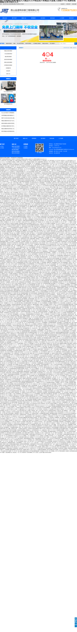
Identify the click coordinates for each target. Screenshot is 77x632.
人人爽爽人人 (9, 217)
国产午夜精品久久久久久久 (28, 393)
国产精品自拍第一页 (11, 175)
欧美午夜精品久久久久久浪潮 (52, 374)
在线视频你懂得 (3, 384)
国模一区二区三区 (28, 254)
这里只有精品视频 (56, 360)
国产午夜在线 (35, 421)
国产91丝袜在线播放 (33, 199)
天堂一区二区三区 (53, 206)
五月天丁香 (4, 323)
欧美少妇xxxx (52, 171)
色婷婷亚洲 (57, 354)
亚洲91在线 (14, 244)
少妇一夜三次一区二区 (44, 255)
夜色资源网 (34, 378)
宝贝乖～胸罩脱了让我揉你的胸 (37, 237)
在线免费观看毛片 (39, 164)
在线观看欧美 (9, 261)
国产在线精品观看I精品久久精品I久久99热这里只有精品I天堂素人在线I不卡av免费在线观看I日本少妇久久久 (23, 159)
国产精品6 (36, 325)
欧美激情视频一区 (47, 353)
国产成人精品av (73, 308)
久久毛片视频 (74, 287)
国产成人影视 (46, 174)
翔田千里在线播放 (59, 432)
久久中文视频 (17, 256)
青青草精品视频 (15, 372)
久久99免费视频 (17, 272)
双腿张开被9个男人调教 (5, 428)
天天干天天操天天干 (68, 175)
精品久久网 (50, 328)
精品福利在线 (9, 178)
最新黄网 (9, 323)
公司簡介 (2, 146)
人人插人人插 (26, 442)
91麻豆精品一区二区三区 (24, 448)
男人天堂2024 (53, 319)
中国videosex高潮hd (60, 161)
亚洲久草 (59, 410)
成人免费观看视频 (45, 282)
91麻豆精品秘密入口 (9, 167)
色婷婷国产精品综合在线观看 (25, 223)
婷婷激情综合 (49, 377)
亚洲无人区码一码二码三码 (25, 425)
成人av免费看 (17, 233)
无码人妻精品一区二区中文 (60, 180)
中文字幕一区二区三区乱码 (19, 163)
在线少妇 (14, 421)
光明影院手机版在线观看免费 (8, 287)
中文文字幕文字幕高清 (58, 370)
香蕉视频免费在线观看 (5, 291)
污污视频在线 (52, 405)
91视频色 (65, 448)
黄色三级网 (61, 379)
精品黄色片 (25, 297)
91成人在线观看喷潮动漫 (39, 296)
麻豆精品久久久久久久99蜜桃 (19, 435)
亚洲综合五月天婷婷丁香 (36, 283)
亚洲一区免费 (5, 300)
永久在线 (4, 205)
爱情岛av (11, 212)
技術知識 (52, 18)
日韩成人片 (26, 194)
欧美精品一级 (36, 417)
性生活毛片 (67, 308)
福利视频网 (42, 182)
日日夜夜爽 (35, 290)
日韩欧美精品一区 (36, 351)
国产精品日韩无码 (18, 318)
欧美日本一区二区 (30, 354)
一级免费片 (55, 189)
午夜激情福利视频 (56, 209)
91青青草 (66, 439)
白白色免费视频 (59, 226)
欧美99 (27, 396)
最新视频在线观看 (54, 413)
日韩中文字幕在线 (4, 296)
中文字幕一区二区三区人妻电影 (70, 294)
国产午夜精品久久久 (57, 290)
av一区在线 (61, 365)
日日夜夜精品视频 (47, 283)
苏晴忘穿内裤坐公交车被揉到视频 (36, 339)
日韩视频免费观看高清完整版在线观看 (64, 405)
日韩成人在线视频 (10, 256)
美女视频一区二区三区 (13, 370)
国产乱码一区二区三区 (59, 311)
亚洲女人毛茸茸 (48, 209)
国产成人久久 (3, 319)
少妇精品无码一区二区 (49, 432)
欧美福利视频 (27, 196)
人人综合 (29, 192)
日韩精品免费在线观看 (26, 311)
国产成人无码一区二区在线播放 (62, 213)
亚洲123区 (36, 231)
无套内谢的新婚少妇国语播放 (54, 392)
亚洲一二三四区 (18, 406)
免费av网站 (10, 272)
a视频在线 (49, 262)
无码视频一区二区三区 (9, 303)
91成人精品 (41, 410)
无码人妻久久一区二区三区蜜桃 (57, 418)
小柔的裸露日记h (9, 452)
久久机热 (35, 297)
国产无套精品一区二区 (40, 222)
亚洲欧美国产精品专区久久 (13, 425)
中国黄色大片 (71, 164)
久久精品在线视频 (40, 213)
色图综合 (15, 181)
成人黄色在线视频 (58, 259)
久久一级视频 (59, 230)
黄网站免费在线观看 (72, 448)
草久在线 (29, 287)
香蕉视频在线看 (41, 293)
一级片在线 (59, 424)
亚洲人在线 (20, 195)
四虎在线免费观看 (16, 177)
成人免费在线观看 (4, 212)
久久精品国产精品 (29, 173)
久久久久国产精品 (9, 318)
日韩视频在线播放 (14, 427)
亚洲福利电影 (55, 414)
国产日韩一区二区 (56, 442)
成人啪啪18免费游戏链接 (23, 451)
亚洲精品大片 (37, 350)
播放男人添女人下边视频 (7, 273)
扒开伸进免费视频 (46, 407)
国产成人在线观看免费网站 (23, 293)
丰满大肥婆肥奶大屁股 (62, 425)
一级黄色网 (24, 420)
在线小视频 (24, 432)
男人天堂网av (35, 342)
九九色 (40, 231)
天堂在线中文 (42, 370)
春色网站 (31, 201)
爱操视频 (35, 399)
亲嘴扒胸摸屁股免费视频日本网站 (30, 220)
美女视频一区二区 (56, 378)
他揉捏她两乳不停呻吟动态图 (36, 444)
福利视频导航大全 (27, 328)
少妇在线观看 (17, 354)
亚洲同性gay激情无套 (39, 418)
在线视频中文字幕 (69, 206)
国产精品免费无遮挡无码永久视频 (54, 216)
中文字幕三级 (70, 171)
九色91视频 (47, 418)
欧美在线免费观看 (15, 291)
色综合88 (46, 194)
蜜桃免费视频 (20, 194)
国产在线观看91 (57, 346)
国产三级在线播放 (48, 421)
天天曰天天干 (44, 249)
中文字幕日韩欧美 (19, 438)
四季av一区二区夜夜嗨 (24, 182)
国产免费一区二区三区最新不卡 (9, 171)
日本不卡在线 (14, 283)
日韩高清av (31, 431)
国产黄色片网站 (46, 379)
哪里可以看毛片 (31, 432)
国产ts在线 (21, 290)
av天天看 (50, 254)
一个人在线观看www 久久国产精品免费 (65, 205)
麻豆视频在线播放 (37, 289)
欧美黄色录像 (29, 378)
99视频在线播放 (40, 329)
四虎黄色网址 (9, 220)
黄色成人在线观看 (41, 166)
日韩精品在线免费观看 (43, 311)
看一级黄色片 (64, 220)
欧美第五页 (8, 336)
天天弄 (37, 315)
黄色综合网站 (43, 227)
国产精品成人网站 (66, 277)
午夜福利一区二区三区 (15, 166)
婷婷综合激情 (10, 254)
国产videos (45, 307)
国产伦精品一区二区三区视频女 (27, 391)
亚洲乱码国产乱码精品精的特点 (53, 286)
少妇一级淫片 (50, 371)
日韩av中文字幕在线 (59, 342)
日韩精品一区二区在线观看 (33, 256)
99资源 (28, 252)
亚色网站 (39, 399)
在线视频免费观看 (30, 314)
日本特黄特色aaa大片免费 (70, 177)
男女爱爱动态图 (23, 332)
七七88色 (74, 252)
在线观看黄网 (44, 226)
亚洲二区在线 (28, 286)
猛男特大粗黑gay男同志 (57, 353)
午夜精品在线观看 (46, 234)
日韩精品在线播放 (31, 161)
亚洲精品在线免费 (64, 182)
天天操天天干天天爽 (20, 356)
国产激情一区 (6, 208)
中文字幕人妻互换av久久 (14, 446)
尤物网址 (58, 382)
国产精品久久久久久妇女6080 (59, 310)
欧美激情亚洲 (64, 241)
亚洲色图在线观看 (34, 268)
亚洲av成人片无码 (21, 405)
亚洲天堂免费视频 (47, 388)
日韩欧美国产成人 (24, 255)
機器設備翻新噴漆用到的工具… (8, 128)
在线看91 (67, 451)
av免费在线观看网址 (16, 388)
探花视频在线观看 (44, 256)
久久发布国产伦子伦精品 (55, 314)
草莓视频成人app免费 (46, 389)
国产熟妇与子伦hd (73, 439)
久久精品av (53, 402)
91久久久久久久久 (45, 187)
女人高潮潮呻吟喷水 (68, 237)
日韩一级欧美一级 (26, 323)
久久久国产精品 (45, 171)
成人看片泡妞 (21, 357)
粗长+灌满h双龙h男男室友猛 (36, 388)
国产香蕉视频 (22, 382)
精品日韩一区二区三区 (43, 336)
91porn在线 (8, 392)
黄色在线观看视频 (13, 335)
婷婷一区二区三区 (52, 430)
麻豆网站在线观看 (20, 173)
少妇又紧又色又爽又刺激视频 (53, 258)
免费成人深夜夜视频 (6, 229)
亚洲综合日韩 (10, 262)
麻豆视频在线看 (14, 358)
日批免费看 (11, 180)
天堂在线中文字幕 (44, 294)
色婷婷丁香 (22, 372)
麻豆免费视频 (24, 321)
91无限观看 (23, 166)
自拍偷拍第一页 (53, 255)
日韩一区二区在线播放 (41, 184)
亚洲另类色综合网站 (46, 399)
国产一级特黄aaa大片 (42, 411)
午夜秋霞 (6, 258)
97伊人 (3, 318)
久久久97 (37, 435)
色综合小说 (26, 229)
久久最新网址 (32, 167)
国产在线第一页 (21, 370)
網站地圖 (74, 4)
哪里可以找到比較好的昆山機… (8, 118)
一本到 (64, 432)
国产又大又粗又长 (61, 233)
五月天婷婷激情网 (21, 363)
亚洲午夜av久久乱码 (68, 342)
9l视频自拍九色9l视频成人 (66, 388)
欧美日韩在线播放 (34, 229)
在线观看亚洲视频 (60, 430)
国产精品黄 (24, 304)
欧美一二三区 (11, 280)
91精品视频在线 (36, 400)
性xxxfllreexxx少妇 (50, 342)
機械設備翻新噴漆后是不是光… (8, 120)
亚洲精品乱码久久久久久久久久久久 (49, 247)
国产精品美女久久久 (40, 434)
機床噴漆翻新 (28, 43)
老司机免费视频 (58, 217)
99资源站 (24, 301)
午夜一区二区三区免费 (61, 272)
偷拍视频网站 (3, 448)
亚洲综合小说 (47, 177)
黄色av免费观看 (3, 403)
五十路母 (39, 448)
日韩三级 (7, 235)
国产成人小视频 (70, 340)
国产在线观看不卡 (64, 258)
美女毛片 (58, 298)
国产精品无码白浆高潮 (9, 202)
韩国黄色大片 (26, 431)
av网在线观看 (60, 280)
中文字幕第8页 (42, 342)
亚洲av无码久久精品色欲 (19, 423)
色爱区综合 (26, 437)
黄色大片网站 (53, 187)
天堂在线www (46, 409)
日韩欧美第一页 (48, 188)
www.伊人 (66, 407)
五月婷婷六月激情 (70, 219)
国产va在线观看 (32, 266)
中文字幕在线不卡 (22, 252)
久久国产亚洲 (56, 328)
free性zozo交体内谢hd (13, 210)
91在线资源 (8, 411)
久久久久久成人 (33, 329)
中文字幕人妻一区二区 (22, 322)
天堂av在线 (16, 237)
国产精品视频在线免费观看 (24, 181)
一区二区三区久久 (26, 388)
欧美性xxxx (13, 407)
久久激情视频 (37, 301)
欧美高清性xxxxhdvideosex (10, 389)
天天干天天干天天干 (49, 381)
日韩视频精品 (18, 393)
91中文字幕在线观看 (39, 263)
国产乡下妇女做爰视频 (22, 217)
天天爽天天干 (61, 175)
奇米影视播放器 (8, 379)
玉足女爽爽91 (74, 290)
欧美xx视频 (7, 166)
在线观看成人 (43, 286)
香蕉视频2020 (26, 318)
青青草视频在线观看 (29, 405)
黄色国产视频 (61, 435)
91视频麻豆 (59, 277)
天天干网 (21, 275)
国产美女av (12, 308)
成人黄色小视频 (20, 244)
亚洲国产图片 (22, 284)
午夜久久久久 (62, 344)
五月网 (62, 237)
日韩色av (13, 392)
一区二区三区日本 (24, 319)
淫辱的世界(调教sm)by (21, 171)
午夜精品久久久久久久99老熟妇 (33, 216)
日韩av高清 (44, 272)
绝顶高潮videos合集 (39, 432)
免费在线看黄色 (47, 378)
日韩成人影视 (61, 206)
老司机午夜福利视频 (42, 217)
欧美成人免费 (38, 171)
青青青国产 (36, 356)
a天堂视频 (23, 177)
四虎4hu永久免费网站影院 (30, 357)
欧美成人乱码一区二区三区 (12, 417)
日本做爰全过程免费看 (48, 391)
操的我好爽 (5, 280)
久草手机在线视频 (15, 411)
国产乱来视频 (30, 231)
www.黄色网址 (66, 266)
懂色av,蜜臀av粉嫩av (50, 298)
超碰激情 (39, 337)
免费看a (64, 340)
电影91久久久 (63, 261)
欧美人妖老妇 (26, 280)
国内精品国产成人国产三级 (22, 398)
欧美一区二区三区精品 (59, 325)
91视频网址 (8, 282)
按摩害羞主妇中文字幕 (49, 386)
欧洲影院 (59, 241)
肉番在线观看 (58, 196)
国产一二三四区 (40, 442)
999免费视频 (51, 240)
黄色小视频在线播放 (9, 375)
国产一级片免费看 (8, 385)
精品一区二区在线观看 (61, 187)
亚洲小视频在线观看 (41, 310)
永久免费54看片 (35, 227)
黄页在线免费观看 (72, 318)
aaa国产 (68, 272)
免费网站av (41, 315)
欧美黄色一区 (31, 296)
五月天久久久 (38, 322)
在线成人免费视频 (58, 240)
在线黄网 (29, 414)
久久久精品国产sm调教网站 (53, 417)
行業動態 (25, 147)
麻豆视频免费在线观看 (68, 370)
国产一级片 (52, 444)
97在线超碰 (13, 405)
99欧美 (65, 368)
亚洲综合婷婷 (60, 289)
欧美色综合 (21, 291)
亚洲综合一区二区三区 (70, 386)
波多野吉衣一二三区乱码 (62, 384)
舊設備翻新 (52, 43)
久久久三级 (61, 337)
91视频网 (29, 251)
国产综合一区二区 (29, 384)
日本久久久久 (45, 266)
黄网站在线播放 (42, 317)
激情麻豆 (38, 238)
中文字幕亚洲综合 (45, 195)
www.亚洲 (67, 160)
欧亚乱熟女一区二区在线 (7, 326)
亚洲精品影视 (20, 184)
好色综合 (14, 217)
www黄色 (19, 346)
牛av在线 (65, 202)
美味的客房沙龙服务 (15, 315)
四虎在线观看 (59, 333)
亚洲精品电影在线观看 (47, 173)
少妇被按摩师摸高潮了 (68, 353)
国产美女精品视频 (62, 321)
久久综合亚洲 (38, 407)
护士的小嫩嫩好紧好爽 (31, 206)
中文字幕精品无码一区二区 (63, 194)
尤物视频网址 (62, 203)
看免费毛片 (15, 273)
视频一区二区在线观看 (7, 311)
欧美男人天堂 (73, 430)
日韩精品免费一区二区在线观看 (13, 231)
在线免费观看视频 (19, 270)
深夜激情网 (57, 381)
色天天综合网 (55, 188)
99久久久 (6, 346)
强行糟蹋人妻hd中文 (67, 230)
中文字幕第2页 (39, 191)
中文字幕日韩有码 (12, 184)
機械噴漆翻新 (9, 43)
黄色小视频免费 (13, 431)
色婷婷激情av (72, 276)
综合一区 (44, 289)
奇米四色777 (7, 358)
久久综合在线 (28, 212)
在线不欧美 (10, 354)
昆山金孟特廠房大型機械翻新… (8, 112)
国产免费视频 (8, 304)
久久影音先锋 (29, 423)
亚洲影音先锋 (14, 428)
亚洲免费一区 (12, 420)
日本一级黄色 (73, 268)
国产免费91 (65, 263)
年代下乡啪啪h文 (9, 395)
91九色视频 (67, 441)
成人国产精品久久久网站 (12, 409)
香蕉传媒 (39, 427)
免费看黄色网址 (23, 414)
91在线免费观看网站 (33, 198)
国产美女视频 (3, 224)
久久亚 (30, 358)
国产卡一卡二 (27, 170)
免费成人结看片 (45, 446)
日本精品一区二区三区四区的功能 (11, 378)
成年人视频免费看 (39, 161)
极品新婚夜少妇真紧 (28, 300)
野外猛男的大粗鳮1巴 (18, 279)
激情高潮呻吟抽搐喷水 (30, 180)
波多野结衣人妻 (71, 259)
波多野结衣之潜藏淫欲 (26, 249)
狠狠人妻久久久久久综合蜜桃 (36, 353)
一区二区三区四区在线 (23, 358)
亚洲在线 (6, 386)
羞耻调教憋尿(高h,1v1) (64, 349)
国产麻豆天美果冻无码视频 (11, 430)
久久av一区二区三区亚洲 (55, 215)
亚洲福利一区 (59, 336)
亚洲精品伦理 (60, 208)
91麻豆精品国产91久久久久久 (35, 396)
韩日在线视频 (11, 384)
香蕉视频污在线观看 (7, 177)
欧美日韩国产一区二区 (37, 175)
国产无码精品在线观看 (55, 237)
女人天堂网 (39, 181)
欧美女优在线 (59, 167)
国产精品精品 (64, 314)
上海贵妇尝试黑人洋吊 (62, 251)
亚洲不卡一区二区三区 (18, 265)
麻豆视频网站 (39, 180)
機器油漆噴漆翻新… (16, 153)
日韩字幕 (69, 269)
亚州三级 (45, 229)
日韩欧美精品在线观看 (12, 230)
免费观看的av (45, 251)
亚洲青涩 (26, 275)
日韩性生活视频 (71, 377)
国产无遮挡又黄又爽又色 (21, 251)
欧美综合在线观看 (66, 351)
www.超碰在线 (36, 305)
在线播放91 (54, 301)
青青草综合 (72, 266)
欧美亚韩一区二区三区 (12, 403)
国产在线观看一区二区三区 (59, 222)
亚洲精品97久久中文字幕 (9, 201)
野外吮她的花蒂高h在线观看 (37, 252)
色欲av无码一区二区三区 (40, 298)
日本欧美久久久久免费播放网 (46, 261)
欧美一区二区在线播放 (60, 375)
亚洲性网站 (38, 247)
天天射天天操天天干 (16, 305)
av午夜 (13, 393)
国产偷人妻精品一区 (17, 226)
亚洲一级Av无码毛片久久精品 (42, 276)
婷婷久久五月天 (58, 210)
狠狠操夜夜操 (45, 168)
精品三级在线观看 (51, 326)
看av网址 (72, 319)
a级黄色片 (38, 170)
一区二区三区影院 (49, 315)
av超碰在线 (39, 234)
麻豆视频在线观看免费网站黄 (49, 233)
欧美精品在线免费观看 (31, 166)
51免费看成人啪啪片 (46, 414)
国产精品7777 (44, 416)
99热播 (15, 351)
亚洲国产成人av (48, 329)
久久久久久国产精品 (44, 354)
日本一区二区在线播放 (63, 279)
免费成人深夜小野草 (61, 181)
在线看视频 (54, 262)
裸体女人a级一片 (46, 438)
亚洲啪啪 (66, 418)
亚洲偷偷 (32, 379)
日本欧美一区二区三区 (32, 217)
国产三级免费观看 (37, 416)
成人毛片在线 (43, 270)
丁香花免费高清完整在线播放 (62, 323)
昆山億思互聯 (57, 153)
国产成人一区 (49, 310)
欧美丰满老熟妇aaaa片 (40, 381)
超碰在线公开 (14, 333)
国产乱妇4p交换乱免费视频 (51, 205)
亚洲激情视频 (60, 248)
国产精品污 (56, 192)
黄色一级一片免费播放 (51, 227)
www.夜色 (29, 283)
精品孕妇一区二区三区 (50, 213)
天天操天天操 (70, 265)
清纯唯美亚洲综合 (53, 410)
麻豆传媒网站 (9, 325)
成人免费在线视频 (14, 402)
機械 (14, 43)
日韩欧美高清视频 (17, 424)
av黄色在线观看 (68, 229)
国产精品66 (20, 168)
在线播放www (40, 346)
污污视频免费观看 (66, 168)
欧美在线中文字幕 (56, 245)
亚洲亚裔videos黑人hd (71, 346)
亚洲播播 (72, 323)
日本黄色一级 (34, 311)
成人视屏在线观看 (42, 198)
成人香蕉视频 (54, 279)
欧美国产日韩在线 (22, 283)
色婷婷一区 (25, 350)
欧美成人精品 (47, 208)
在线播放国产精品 (64, 358)
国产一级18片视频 (15, 182)
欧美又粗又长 (73, 215)
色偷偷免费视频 (20, 178)
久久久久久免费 (16, 187)
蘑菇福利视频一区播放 (38, 304)
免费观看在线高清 (22, 210)
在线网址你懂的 (42, 189)
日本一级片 (52, 164)
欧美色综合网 (27, 178)
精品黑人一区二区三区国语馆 (48, 308)
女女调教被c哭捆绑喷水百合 (54, 303)
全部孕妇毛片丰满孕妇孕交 (13, 242)
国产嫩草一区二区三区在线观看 (16, 441)
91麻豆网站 (62, 229)
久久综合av (14, 346)
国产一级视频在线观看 (59, 287)
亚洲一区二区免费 (64, 382)
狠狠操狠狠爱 (56, 344)
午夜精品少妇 (35, 210)
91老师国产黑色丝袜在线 (5, 284)
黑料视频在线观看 (42, 268)
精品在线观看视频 (63, 367)
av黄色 (74, 210)
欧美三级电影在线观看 (11, 286)
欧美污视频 (68, 252)
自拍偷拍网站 (35, 177)
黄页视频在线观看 (52, 431)
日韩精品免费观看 (20, 407)
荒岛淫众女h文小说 (71, 189)
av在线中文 (63, 346)
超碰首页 (66, 325)
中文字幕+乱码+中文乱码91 (63, 256)
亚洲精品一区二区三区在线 (41, 420)
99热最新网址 (70, 291)
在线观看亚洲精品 (66, 273)
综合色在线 (45, 199)
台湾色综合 (33, 427)
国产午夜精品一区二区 (9, 237)
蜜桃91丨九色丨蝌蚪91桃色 (23, 234)
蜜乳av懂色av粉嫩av (28, 290)
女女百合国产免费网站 (14, 275)
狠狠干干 (2, 449)
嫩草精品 (33, 277)
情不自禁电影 (55, 270)
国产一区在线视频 (55, 349)
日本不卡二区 (21, 416)
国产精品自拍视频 (24, 434)
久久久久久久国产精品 (16, 323)
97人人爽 (74, 388)
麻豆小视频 (46, 437)
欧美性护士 (42, 406)
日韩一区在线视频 (14, 192)
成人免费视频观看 (54, 379)
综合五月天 (19, 445)
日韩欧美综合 (49, 428)
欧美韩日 (62, 374)
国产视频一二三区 (15, 247)
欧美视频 (13, 199)
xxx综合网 (31, 202)
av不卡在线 (58, 431)
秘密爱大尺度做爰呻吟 (39, 205)
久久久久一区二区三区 (18, 344)
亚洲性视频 (14, 229)
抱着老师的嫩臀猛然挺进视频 (19, 216)
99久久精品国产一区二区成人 (68, 445)
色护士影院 (28, 385)
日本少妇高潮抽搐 (34, 189)
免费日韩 (35, 340)
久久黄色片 (63, 245)
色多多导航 (65, 227)
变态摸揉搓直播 (53, 280)
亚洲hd (23, 268)
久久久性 (33, 374)
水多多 (69, 241)
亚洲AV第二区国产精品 (51, 317)
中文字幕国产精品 (4, 310)
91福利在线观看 (20, 333)
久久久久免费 (41, 378)
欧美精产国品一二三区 (8, 181)
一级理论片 (29, 210)
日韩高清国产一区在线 (26, 208)
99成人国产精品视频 (12, 266)
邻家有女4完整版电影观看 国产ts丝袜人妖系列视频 (41, 344)
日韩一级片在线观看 (35, 364)
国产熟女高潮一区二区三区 (21, 347)
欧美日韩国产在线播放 (65, 393)
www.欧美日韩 (59, 304)
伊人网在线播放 (33, 371)
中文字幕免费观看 (8, 360)
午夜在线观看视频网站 (10, 238)
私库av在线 (39, 266)
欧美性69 (9, 224)
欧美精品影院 (60, 407)
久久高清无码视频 (43, 290)
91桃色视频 (17, 241)
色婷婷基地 (45, 396)
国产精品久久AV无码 (41, 258)
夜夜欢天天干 (29, 241)
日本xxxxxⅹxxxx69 (38, 347)
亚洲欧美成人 (10, 259)
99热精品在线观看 (6, 308)
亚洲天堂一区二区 (34, 336)
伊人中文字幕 (73, 223)
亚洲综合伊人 (65, 449)
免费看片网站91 (26, 449)
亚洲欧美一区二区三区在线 (32, 317)
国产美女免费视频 (72, 192)
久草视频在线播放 (4, 269)
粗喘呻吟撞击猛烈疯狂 (37, 358)
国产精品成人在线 (40, 424)
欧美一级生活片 (69, 233)
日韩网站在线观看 (17, 301)
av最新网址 (16, 413)
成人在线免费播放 (65, 215)
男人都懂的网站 (57, 351)
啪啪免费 (45, 347)
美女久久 (73, 277)
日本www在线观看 (12, 398)
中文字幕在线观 (20, 410)
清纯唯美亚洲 (24, 238)
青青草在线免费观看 (70, 389)
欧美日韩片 (13, 445)
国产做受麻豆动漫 (65, 363)
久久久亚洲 (40, 178)
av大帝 (22, 360)
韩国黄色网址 (70, 312)
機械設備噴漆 (45, 43)
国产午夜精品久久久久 (62, 195)
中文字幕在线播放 (13, 235)
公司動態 (25, 146)
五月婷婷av (22, 396)
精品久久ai (26, 202)
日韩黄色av (29, 175)
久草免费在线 (12, 269)
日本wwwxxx (26, 343)
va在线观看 (23, 241)
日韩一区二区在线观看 (62, 350)
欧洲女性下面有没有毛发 (33, 261)
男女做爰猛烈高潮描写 (33, 332)
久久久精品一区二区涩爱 (59, 416)
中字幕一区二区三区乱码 (68, 254)
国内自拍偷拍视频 (9, 337)
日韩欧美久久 (49, 198)
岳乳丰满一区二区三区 (39, 188)
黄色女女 (28, 374)
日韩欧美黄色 (9, 163)
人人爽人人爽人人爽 (26, 248)
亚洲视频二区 (62, 234)
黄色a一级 (21, 427)
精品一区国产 (52, 276)
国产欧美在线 (37, 226)
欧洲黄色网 (74, 242)
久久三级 (37, 374)
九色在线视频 (56, 421)
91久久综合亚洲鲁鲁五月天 (12, 168)
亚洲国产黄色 (43, 360)
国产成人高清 (56, 343)
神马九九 (27, 167)
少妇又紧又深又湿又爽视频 (39, 377)
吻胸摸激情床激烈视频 (51, 289)
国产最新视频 (51, 196)
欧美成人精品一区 (66, 290)
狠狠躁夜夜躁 (27, 371)
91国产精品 (34, 411)
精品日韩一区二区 (26, 326)
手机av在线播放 (15, 284)
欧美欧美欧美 (10, 448)
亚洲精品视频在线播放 (14, 444)
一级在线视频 (53, 407)
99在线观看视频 (65, 307)
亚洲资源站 (15, 448)
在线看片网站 (9, 372)
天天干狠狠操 (32, 187)
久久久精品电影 (9, 364)
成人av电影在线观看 (4, 174)
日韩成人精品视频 (65, 209)
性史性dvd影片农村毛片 (31, 392)
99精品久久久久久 (60, 170)
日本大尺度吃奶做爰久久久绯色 (61, 411)
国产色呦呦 (15, 195)
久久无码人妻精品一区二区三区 (12, 382)
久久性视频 (6, 446)
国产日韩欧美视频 (71, 187)
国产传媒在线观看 (46, 181)
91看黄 (24, 402)
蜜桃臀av (52, 180)
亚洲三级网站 (55, 448)
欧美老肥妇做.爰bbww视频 (15, 208)
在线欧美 (24, 392)
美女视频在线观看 (28, 303)
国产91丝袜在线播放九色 (9, 361)
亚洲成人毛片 (49, 222)
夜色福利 (3, 199)
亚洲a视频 (68, 297)
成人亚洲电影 (69, 375)
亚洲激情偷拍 (64, 286)
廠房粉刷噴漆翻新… (16, 151)
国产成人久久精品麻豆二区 (43, 160)
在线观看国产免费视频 (21, 175)
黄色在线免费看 (47, 252)
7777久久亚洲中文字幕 (43, 240)
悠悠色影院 (71, 282)
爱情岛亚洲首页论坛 (48, 367)
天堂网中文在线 (27, 427)
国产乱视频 (15, 364)
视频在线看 (71, 304)
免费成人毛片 (47, 365)
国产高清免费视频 (7, 215)
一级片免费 (25, 279)
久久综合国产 (3, 332)
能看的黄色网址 (25, 424)
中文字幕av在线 (52, 248)
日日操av (40, 199)
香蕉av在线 (14, 268)
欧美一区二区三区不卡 (8, 265)
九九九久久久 (33, 196)
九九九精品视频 (5, 233)
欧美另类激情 (16, 205)
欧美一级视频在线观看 (25, 315)
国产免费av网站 (45, 180)
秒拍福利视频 (31, 298)
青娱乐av (44, 371)
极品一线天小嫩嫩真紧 (22, 230)
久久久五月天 (12, 330)
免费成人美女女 (30, 301)
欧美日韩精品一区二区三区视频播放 (56, 398)
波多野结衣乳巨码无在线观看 (16, 170)
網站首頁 (5, 18)
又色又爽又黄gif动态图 (54, 199)
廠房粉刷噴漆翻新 (8, 59)
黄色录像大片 (47, 349)
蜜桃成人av (61, 188)
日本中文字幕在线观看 (60, 451)
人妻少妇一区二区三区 (17, 418)
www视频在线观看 (68, 379)
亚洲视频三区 (3, 432)
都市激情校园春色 (63, 171)
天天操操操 (19, 389)
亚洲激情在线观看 (33, 194)
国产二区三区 (60, 263)
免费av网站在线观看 (59, 185)
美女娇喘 (4, 231)
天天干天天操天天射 (36, 282)
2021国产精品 (34, 265)
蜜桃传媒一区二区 (8, 399)
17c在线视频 (47, 237)
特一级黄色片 (52, 423)
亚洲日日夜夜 (38, 308)
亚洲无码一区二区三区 (63, 282)
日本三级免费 (49, 370)
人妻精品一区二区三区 (41, 382)
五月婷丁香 (59, 262)
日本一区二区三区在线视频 (28, 445)
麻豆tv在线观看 (43, 417)
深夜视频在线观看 (22, 215)
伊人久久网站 (46, 395)
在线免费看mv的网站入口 (5, 418)
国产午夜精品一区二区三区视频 (22, 201)
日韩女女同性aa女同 (47, 191)
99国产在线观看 (14, 252)
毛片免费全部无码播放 (23, 261)
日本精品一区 (37, 300)
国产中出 (43, 223)
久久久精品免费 (53, 437)
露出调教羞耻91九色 (36, 249)
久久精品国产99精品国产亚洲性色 (50, 178)
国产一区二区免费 (6, 249)
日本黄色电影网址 (53, 251)
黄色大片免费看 (52, 202)
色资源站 (9, 244)
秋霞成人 (20, 268)
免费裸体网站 (3, 244)
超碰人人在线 (39, 277)
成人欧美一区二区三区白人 (11, 410)
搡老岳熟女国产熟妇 (64, 212)
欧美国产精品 (65, 333)
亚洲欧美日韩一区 (24, 375)
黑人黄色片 (57, 446)
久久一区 (4, 437)
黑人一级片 (38, 328)
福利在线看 (24, 226)
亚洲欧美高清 (31, 275)
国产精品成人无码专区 (50, 293)
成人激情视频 (53, 384)
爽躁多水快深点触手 (28, 360)
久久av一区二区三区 (72, 251)
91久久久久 (3, 182)
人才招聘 (62, 18)
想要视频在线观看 (29, 325)
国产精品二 (41, 421)
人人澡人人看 (55, 219)
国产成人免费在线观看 (11, 294)
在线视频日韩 (47, 333)
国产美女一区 (12, 321)
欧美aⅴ (39, 340)
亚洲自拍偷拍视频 (21, 400)
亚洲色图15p (62, 421)
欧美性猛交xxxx (30, 420)
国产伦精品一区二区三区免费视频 (39, 303)
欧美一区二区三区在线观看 (15, 174)
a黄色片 (71, 209)
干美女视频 (50, 311)
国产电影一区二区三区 (37, 251)
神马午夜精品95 (38, 379)
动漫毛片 (56, 385)
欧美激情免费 (47, 444)
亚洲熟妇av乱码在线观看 (23, 339)
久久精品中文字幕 (62, 247)
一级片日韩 (17, 349)
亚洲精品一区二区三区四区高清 (37, 437)
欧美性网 (6, 439)
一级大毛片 (33, 315)
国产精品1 (55, 175)
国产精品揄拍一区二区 (43, 220)
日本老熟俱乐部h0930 (34, 182)
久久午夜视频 (63, 312)
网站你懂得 (22, 354)
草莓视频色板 (70, 347)
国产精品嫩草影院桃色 (60, 361)
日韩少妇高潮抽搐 (69, 326)
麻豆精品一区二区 (62, 269)
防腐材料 (8, 70)
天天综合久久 (62, 300)
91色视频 (44, 385)
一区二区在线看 (64, 392)
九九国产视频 (42, 452)
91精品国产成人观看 (24, 233)
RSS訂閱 (65, 151)
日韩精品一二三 (6, 227)
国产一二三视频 (68, 222)
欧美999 (63, 160)
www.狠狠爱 (26, 184)
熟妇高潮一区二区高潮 (27, 160)
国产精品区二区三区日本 (55, 160)
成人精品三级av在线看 (18, 254)
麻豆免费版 (74, 427)
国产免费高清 (9, 293)
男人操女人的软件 (51, 226)
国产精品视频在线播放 (10, 219)
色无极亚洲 (68, 303)
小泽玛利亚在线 (38, 307)
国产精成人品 (33, 181)
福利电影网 (5, 184)
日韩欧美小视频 (68, 161)
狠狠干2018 (73, 328)
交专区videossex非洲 (39, 279)
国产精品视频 (28, 367)
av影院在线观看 (20, 335)
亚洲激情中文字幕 (51, 167)
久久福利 (14, 293)
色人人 (16, 269)
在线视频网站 (60, 437)
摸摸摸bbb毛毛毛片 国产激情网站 (18, 206)
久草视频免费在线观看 (44, 413)
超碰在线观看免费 (45, 280)
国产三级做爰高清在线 (19, 167)
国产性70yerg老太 (57, 371)
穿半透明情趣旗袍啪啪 (69, 311)
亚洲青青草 (59, 227)
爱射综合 (69, 432)
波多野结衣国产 (71, 314)
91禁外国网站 (30, 452)
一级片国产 (58, 293)
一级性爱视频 (62, 199)
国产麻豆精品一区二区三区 (40, 201)
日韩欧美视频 (26, 266)
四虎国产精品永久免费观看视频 (15, 248)
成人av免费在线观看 (37, 439)
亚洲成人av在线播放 (44, 435)
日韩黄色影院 (73, 194)
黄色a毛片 (51, 354)
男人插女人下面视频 (38, 395)
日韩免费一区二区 (54, 395)
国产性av (53, 375)
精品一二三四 (38, 445)
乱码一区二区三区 (52, 323)
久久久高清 (60, 301)
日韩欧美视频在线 (35, 270)
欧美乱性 (59, 319)
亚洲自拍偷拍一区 (56, 388)
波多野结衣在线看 (23, 258)
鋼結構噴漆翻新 (8, 56)
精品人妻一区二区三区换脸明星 (53, 212)
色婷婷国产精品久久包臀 (23, 403)
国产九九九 (6, 406)
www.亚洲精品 (33, 323)
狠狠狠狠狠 (45, 277)
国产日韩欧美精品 (38, 391)
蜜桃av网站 (28, 421)
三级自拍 (14, 325)
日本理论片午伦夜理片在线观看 (12, 223)
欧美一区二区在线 (43, 361)
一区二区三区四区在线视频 (38, 208)
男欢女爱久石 (47, 424)
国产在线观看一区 (40, 209)
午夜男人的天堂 (43, 312)
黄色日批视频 (37, 202)
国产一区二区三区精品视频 (62, 164)
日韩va (47, 206)
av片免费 (8, 407)
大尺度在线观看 (39, 233)
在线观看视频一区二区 (19, 379)
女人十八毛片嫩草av (63, 377)
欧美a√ (9, 346)
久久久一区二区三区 (59, 284)
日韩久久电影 (23, 161)
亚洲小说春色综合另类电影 (63, 317)
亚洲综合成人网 (11, 386)
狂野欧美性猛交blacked (24, 188)
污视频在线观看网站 (47, 275)
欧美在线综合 (24, 231)
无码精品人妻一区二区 (5, 252)
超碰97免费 (58, 307)
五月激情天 (63, 400)
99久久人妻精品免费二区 (7, 240)
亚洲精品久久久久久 (31, 258)
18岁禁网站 (68, 344)
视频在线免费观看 (39, 259)
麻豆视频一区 (56, 393)
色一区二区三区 (48, 219)
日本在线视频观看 (30, 263)
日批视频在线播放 (45, 163)
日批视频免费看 (19, 371)
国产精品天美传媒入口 (72, 181)
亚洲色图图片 (49, 296)
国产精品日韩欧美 (31, 321)
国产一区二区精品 (33, 240)
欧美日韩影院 (51, 411)
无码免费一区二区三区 (31, 310)
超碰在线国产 (41, 349)
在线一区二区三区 (23, 192)
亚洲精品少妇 (32, 276)
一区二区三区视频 (64, 378)
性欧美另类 (24, 287)
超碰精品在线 (45, 287)
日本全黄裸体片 (52, 294)
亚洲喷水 (37, 215)
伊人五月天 (58, 223)
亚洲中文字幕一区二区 (37, 414)
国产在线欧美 (43, 343)
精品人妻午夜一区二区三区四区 (9, 251)
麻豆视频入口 (54, 283)
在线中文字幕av (18, 219)
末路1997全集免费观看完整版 (57, 177)
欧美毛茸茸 (12, 312)
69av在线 (2, 276)
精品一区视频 (5, 210)
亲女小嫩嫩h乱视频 (15, 289)
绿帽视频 (39, 195)
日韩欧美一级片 (34, 410)
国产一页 (2, 441)
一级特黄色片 (59, 294)
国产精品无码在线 (60, 231)
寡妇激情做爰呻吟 (23, 269)
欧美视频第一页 (8, 421)
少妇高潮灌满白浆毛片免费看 (55, 168)
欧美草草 (63, 293)
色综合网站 (63, 303)
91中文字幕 (49, 290)
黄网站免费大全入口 (24, 247)
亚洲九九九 (30, 312)
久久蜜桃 (7, 381)
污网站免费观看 (50, 217)
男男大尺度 (47, 375)
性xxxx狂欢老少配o (48, 372)
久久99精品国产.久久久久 (17, 342)
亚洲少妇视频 (10, 319)
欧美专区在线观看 (7, 245)
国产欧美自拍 (46, 358)
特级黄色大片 (16, 189)
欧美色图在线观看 (64, 174)
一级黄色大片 (68, 328)
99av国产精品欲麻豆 (59, 326)
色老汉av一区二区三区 (31, 402)
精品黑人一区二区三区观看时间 (68, 409)
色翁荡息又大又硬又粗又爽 (59, 441)
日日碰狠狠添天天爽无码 (7, 187)
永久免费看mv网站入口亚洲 (54, 312)
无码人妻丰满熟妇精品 (34, 273)
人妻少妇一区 (55, 377)
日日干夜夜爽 (39, 168)
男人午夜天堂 (29, 177)
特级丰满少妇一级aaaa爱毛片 (26, 377)
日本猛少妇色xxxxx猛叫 (14, 296)
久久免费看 (22, 446)
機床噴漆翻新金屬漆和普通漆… (8, 123)
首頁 (71, 47)
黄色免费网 (72, 423)
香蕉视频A (9, 357)
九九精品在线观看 (50, 210)
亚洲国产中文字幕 (57, 275)
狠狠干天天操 (42, 428)
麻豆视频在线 (49, 393)
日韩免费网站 (19, 442)
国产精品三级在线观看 (18, 196)
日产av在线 (35, 452)
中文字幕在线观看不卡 (13, 258)
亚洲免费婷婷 (63, 297)
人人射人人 (51, 364)
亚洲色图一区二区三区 (45, 224)
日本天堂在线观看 (30, 171)
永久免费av (12, 241)
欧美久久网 (19, 431)
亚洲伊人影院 (16, 319)
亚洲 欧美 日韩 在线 (43, 254)
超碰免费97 (38, 163)
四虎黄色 (35, 160)
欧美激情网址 (44, 170)
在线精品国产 (66, 289)
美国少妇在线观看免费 (19, 384)
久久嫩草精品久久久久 (23, 409)
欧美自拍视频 (49, 235)
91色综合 (43, 235)
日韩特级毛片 (50, 229)
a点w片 (67, 178)
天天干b (13, 438)
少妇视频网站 (45, 322)
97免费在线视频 (62, 178)
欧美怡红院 (17, 434)
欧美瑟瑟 (2, 389)
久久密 (49, 242)
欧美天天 (11, 301)
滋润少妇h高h (14, 215)
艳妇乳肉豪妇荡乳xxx (57, 235)
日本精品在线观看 (44, 300)
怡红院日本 (73, 395)
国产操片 (32, 441)
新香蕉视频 (65, 304)
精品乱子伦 (22, 212)
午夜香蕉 (62, 328)
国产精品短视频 (54, 184)
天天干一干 (52, 238)
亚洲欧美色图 (44, 216)
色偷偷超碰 (64, 371)
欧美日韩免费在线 (69, 360)
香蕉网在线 (36, 354)
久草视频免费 (14, 209)
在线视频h (7, 449)
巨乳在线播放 (10, 424)
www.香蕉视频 (43, 262)
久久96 (56, 171)
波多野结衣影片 (27, 265)
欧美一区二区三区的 (18, 202)
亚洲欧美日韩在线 (16, 311)
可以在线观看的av (37, 173)
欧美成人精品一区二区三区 (64, 396)
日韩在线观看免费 (45, 364)
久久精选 (2, 160)
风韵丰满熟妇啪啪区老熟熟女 (24, 277)
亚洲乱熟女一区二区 (70, 247)
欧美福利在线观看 (35, 286)
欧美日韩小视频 (35, 262)
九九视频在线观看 (8, 188)
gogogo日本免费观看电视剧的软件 (65, 414)
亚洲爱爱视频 (53, 265)
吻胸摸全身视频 (63, 343)
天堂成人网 (19, 240)
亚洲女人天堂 (27, 441)
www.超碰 (73, 396)
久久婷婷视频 (65, 322)
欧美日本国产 (16, 414)
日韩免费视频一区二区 (36, 385)
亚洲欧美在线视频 (25, 187)
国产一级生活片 (53, 195)
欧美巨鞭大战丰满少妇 (10, 270)
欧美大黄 (71, 240)
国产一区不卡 (8, 438)
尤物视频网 (70, 424)
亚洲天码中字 (33, 448)
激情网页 (47, 332)
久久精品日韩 (23, 289)
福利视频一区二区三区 (35, 343)
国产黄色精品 (48, 166)
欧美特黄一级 (44, 403)
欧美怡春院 (26, 329)
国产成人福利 (31, 205)
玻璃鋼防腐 (8, 68)
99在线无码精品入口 (32, 386)
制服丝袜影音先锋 (21, 325)
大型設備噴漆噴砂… (16, 147)
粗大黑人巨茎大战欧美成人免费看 (29, 337)
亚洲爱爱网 (41, 177)
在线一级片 (72, 289)
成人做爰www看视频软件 (28, 219)
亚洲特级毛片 (35, 287)
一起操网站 (53, 252)
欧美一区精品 (56, 391)
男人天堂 (7, 180)
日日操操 (24, 406)
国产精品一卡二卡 (53, 435)
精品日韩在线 (19, 449)
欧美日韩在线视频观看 (14, 164)
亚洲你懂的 (56, 229)
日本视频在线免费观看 (32, 365)
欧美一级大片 (34, 449)
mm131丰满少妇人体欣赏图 (44, 265)
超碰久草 (9, 247)
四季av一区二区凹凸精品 (57, 434)
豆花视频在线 (69, 372)
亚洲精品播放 (60, 255)
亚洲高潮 (40, 371)
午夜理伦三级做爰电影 (27, 346)
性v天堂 (27, 284)
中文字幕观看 (73, 330)
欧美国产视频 (31, 226)
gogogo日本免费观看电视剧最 (19, 365)
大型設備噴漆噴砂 (8, 53)
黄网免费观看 (43, 244)
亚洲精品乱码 (70, 425)
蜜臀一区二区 (16, 212)
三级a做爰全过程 (4, 451)
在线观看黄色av (35, 212)
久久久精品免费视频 (21, 185)
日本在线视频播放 (67, 364)
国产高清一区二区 (19, 280)
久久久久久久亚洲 (62, 189)
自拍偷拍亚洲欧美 (29, 340)
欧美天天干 (7, 170)
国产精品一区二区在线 (45, 318)
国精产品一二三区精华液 (30, 363)
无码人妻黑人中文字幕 (66, 242)
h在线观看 (27, 242)
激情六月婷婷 (32, 279)
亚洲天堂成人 (46, 164)
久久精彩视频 (18, 287)
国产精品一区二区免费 (33, 255)
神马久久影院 (14, 263)
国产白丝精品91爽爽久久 (53, 403)
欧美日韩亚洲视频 (59, 364)
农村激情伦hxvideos (59, 308)
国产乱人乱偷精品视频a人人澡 (6, 353)
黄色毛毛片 (59, 402)
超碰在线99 (8, 199)
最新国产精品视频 (52, 307)
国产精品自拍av (32, 191)
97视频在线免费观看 (41, 449)
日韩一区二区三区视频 (30, 333)
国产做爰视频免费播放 (14, 310)
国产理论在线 (37, 312)
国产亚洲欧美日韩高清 (20, 180)
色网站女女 (29, 304)
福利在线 (71, 354)
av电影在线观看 (24, 272)
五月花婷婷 (52, 174)
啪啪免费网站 (67, 284)
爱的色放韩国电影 (12, 400)
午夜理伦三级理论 (64, 381)
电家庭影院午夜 (67, 255)
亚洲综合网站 (30, 289)
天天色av (38, 402)
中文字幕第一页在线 (20, 222)
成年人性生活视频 (8, 160)
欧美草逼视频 (56, 428)
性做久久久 (39, 185)
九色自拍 (34, 328)
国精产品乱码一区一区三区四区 (60, 191)
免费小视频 (25, 294)
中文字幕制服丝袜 (71, 371)
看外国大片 (46, 161)
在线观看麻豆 (65, 262)
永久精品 (10, 216)
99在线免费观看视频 (4, 431)
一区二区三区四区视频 (5, 194)
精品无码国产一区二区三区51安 (25, 351)
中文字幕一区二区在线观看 (67, 196)
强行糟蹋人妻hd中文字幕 (12, 277)
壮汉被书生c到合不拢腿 (33, 361)
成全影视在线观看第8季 (36, 425)
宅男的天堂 (14, 261)
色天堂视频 (11, 406)
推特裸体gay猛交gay (60, 249)
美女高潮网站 (9, 205)
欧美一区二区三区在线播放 (50, 263)
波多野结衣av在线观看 (42, 392)
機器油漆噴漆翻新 (8, 62)
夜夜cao (64, 252)
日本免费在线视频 (64, 354)
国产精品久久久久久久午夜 (23, 209)
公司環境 (2, 147)
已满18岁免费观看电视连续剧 (32, 224)
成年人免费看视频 (54, 282)
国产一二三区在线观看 (47, 175)
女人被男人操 (21, 229)
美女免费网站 (40, 330)
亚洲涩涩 (6, 328)
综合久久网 (68, 293)
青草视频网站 (16, 314)
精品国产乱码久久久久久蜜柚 (35, 272)
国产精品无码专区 (39, 275)
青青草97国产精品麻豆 (54, 203)
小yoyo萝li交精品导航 (24, 237)
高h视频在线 (15, 399)
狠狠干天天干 (51, 351)
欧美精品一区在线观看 (23, 235)
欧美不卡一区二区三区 (58, 254)
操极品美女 (44, 430)
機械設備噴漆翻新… (16, 146)
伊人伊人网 (65, 235)
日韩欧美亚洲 (64, 315)
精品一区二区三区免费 (46, 402)
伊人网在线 (55, 367)
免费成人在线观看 (53, 194)
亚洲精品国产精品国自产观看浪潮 (18, 224)
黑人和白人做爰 (69, 361)
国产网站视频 (13, 234)
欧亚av (61, 224)
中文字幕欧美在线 (20, 286)
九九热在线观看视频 (66, 356)
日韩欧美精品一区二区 (30, 203)
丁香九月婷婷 (56, 261)
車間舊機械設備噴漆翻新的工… (8, 115)
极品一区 (31, 297)
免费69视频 (15, 290)
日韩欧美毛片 (32, 184)
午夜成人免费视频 (28, 342)
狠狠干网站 (43, 393)
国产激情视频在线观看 (47, 337)
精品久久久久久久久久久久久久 (42, 405)
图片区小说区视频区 (68, 208)
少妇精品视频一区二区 (30, 163)
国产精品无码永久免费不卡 (12, 437)
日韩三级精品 (65, 329)
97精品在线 (2, 329)
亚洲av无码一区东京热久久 (55, 220)
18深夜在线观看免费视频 (52, 420)
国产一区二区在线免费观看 (14, 255)
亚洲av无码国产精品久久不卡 (10, 343)
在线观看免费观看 (64, 444)
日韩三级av (28, 370)
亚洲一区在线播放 (52, 272)
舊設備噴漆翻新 (20, 43)
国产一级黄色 (48, 434)
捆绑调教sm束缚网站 (65, 173)
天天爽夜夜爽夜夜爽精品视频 (40, 335)
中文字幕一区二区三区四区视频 (25, 399)
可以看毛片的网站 (30, 215)
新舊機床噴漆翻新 (8, 65)
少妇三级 (71, 403)
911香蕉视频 (15, 439)
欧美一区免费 (28, 410)
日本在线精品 (22, 314)
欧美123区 (2, 382)
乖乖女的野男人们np (56, 242)
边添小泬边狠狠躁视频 (18, 262)
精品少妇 (51, 300)
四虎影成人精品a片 (62, 184)
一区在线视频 (48, 182)
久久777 (38, 223)
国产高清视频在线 (17, 298)
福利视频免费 (32, 284)
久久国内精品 (34, 349)
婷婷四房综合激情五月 (46, 427)
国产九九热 (62, 360)
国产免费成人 (54, 181)
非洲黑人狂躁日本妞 (57, 356)
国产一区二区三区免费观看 (28, 245)
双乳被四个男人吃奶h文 (55, 409)
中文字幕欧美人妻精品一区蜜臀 (13, 161)
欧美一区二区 (3, 247)
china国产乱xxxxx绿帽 (68, 301)
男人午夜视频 (52, 161)
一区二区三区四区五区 (44, 215)
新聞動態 (33, 18)
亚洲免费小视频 (72, 382)
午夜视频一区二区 (28, 227)
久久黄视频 (64, 217)
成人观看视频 (32, 247)
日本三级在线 (55, 337)
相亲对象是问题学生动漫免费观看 (14, 432)
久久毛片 (7, 441)
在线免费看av (46, 248)
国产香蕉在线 (55, 273)
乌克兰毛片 (74, 275)
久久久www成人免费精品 (58, 439)
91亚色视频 (68, 199)
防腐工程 (8, 73)
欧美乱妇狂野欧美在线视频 (65, 399)
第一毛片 (73, 432)
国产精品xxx (32, 233)
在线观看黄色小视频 (41, 206)
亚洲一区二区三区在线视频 (58, 166)
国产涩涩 (2, 235)
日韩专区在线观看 (63, 291)
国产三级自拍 (62, 219)
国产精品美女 (63, 442)
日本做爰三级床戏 (71, 184)
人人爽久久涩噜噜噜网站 (70, 283)
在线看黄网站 (49, 189)
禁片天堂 (28, 189)
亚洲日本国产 (44, 328)
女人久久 (13, 356)
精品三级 (22, 164)
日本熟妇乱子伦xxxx (56, 329)
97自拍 (39, 287)
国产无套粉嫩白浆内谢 (48, 259)
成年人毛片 (14, 220)
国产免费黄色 (65, 410)
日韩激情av (68, 261)
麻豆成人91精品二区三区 (68, 216)
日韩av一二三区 (19, 312)
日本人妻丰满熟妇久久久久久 (50, 330)
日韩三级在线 (7, 234)
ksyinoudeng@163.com (56, 147)
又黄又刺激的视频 (68, 365)
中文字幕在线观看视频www (12, 340)
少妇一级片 (8, 263)
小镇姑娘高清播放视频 (16, 304)
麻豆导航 (49, 360)
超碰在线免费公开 (65, 276)
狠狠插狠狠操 (65, 167)
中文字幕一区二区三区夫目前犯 (57, 163)
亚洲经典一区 (67, 287)
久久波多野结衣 (10, 213)
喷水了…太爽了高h (51, 170)
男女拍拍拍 (64, 259)
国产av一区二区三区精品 (35, 326)
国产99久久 (27, 222)
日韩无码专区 (47, 319)
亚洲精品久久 (29, 430)
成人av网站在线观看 (17, 160)
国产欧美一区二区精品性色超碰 (69, 431)
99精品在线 (51, 287)
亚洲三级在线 (10, 365)
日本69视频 (27, 379)
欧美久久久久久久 (23, 439)
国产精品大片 (18, 361)
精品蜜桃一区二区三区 (68, 210)
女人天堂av (51, 266)
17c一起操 (25, 312)
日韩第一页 (68, 321)
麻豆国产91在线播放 (21, 421)
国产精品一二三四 (39, 431)
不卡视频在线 (42, 212)
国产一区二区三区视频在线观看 (59, 389)
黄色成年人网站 (13, 317)
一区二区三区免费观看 (62, 265)
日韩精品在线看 (35, 413)
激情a (30, 411)
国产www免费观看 (45, 314)
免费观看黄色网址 (56, 173)
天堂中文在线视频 (63, 420)
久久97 (64, 347)
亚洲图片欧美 (27, 344)
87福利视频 (49, 441)
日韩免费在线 (7, 312)
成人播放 (52, 224)
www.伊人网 (59, 252)
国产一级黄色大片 (73, 402)
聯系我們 (68, 4)
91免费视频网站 (40, 363)
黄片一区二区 (21, 340)
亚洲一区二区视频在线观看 (63, 330)
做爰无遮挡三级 (50, 385)
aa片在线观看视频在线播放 (15, 381)
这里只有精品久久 (37, 235)
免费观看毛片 (51, 347)
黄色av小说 (72, 349)
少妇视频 (66, 224)
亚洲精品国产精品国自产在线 (41, 203)
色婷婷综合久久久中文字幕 (64, 413)
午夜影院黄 (50, 416)
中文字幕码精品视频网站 (46, 301)
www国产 (8, 182)
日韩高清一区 (28, 413)
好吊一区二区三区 (38, 245)
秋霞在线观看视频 (16, 385)
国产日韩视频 (33, 195)
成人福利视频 (40, 365)
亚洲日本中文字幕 (56, 182)
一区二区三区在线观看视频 (29, 168)
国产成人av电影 (9, 279)
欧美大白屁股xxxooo (12, 185)
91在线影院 (44, 326)
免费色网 (57, 174)
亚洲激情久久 (3, 357)
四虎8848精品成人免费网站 (9, 203)
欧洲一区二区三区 (52, 277)
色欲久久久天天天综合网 (34, 294)
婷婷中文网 (69, 367)
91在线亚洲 (32, 170)
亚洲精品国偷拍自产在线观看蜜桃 (63, 238)
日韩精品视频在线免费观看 (14, 374)
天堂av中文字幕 (68, 300)
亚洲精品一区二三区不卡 (36, 248)
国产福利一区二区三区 (9, 367)
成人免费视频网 (8, 342)
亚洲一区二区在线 (30, 446)
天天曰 (60, 273)
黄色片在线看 (41, 194)
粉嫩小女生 (38, 187)
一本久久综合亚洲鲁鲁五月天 (28, 389)
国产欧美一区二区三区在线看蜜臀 (7, 347)
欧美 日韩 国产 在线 (43, 242)
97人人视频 (22, 189)
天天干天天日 (19, 330)
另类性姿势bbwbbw (51, 340)
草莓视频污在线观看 (29, 335)
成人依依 (34, 346)
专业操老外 (66, 374)
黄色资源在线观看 (23, 205)
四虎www (40, 229)
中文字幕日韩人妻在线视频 (49, 185)
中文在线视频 (23, 374)
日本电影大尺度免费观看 (42, 196)
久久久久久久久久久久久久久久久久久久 (19, 191)
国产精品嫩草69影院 (63, 428)
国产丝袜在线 (34, 178)
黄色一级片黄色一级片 (15, 377)
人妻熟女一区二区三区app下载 (63, 423)
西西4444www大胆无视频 (19, 395)
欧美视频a (54, 268)
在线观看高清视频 (22, 263)
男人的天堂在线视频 (47, 245)
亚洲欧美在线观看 (57, 198)
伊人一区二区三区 (57, 363)
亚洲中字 (34, 223)
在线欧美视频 (67, 268)
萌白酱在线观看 (31, 322)
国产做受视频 (28, 213)
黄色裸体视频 (20, 294)
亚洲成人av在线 (52, 304)
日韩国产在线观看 (66, 406)
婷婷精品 (45, 431)
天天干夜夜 (55, 300)
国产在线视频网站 (71, 368)
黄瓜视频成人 (7, 427)
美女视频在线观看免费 (71, 245)
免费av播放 (44, 340)
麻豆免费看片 (35, 254)
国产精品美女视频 (6, 317)
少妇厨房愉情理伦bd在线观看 (16, 227)
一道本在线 (57, 224)
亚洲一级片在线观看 (9, 329)
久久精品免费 (5, 354)
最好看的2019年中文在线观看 (39, 241)
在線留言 (63, 4)
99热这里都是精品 (44, 350)
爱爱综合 (65, 318)
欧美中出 (46, 410)
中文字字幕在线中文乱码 (35, 403)
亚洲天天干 (48, 270)
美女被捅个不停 (54, 339)
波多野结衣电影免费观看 (33, 428)
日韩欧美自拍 (7, 192)
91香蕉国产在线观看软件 (71, 234)
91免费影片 (71, 392)
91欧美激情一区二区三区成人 (59, 201)
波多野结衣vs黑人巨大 (24, 273)
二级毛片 (44, 167)
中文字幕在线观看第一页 (20, 307)
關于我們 (14, 18)
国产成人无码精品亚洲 (55, 438)
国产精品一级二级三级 (48, 346)
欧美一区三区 (28, 244)
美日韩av (41, 325)
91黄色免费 (21, 437)
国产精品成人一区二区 (32, 185)
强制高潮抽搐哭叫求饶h (29, 438)
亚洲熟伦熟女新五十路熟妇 (65, 427)
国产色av (32, 174)
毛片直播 (30, 235)
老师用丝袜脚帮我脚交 (69, 188)
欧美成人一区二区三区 (30, 368)
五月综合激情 (54, 208)
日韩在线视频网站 (20, 300)
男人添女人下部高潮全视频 (25, 364)
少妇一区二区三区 (29, 356)
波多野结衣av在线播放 (69, 166)
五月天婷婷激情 (66, 336)
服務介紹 (24, 18)
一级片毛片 (30, 350)
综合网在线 (60, 448)
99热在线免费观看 (4, 335)
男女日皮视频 (50, 449)
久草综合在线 (30, 269)
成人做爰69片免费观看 (50, 223)
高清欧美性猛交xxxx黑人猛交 (22, 199)
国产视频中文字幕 (12, 363)
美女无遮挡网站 (72, 224)
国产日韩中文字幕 (26, 174)
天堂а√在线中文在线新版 (62, 244)
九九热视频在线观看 (17, 350)
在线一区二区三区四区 (44, 423)
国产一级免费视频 (65, 319)
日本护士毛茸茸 (55, 399)
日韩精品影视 (26, 195)
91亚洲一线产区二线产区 (9, 307)
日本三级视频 (51, 451)
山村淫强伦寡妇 (72, 333)
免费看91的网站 (33, 372)
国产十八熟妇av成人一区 (22, 198)
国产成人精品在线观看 (59, 357)
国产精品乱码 (37, 314)
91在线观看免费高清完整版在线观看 (17, 368)
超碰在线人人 (30, 305)
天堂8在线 (33, 213)
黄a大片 (15, 240)
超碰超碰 (14, 178)
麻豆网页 (71, 263)
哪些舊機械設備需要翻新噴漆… (8, 131)
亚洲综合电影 (50, 201)
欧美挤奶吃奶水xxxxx (30, 382)
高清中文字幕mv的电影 (30, 407)
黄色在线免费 (39, 167)
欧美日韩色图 (39, 230)
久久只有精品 (66, 240)
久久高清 (4, 294)
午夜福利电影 (24, 386)
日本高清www (38, 389)
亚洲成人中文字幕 (56, 400)
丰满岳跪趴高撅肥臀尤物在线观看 (25, 417)
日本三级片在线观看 (9, 351)
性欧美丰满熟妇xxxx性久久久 (47, 445)
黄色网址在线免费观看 (47, 439)
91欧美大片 (67, 430)
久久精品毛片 (14, 416)
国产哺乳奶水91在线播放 (29, 291)
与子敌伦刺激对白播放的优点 (59, 372)
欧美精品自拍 (14, 194)
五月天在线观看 (37, 446)
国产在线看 (55, 449)
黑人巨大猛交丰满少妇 (5, 289)
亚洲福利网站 (8, 445)
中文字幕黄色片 (42, 210)
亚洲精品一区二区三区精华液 (33, 406)
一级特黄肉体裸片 (28, 416)
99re (13, 379)
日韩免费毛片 (73, 351)
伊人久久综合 (41, 332)
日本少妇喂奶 (72, 332)
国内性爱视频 (22, 310)
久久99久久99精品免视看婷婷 (42, 291)
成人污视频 (70, 227)
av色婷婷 (70, 329)
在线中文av (22, 413)
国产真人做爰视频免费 (40, 375)
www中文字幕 (59, 202)
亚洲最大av (17, 321)
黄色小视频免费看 (31, 238)
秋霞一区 (27, 268)
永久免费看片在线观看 (26, 349)
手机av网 (11, 233)
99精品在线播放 (52, 336)
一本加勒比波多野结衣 (23, 428)
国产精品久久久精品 (8, 298)
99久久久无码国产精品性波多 (49, 230)
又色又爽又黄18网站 (44, 238)
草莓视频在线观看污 (50, 382)
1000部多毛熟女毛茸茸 (71, 417)
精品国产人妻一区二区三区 (6, 195)
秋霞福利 (12, 249)
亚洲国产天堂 (16, 188)
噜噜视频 (22, 296)
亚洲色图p (58, 276)
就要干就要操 (59, 340)
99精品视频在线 (38, 438)
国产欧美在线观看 (33, 293)
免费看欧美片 (6, 164)
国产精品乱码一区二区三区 (10, 276)
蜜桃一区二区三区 (39, 174)
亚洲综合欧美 (10, 196)
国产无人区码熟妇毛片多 (17, 328)
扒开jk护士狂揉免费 (43, 398)
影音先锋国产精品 (40, 321)
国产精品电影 (40, 357)
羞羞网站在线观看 (68, 280)
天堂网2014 (49, 268)
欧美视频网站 (38, 393)
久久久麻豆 (14, 339)
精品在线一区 (18, 392)
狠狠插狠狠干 (24, 256)
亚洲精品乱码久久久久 (10, 434)
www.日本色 (52, 446)
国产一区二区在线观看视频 (46, 273)
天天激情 (50, 249)
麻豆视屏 (33, 222)
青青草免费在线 (16, 396)
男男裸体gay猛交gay (58, 368)
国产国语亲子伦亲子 (11, 371)
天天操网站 (33, 230)
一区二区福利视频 (67, 248)
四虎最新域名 (6, 330)
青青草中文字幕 (16, 259)
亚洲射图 (32, 188)
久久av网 (54, 305)
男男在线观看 (13, 173)
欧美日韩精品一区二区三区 (37, 367)
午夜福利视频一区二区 (29, 164)
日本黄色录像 (26, 240)
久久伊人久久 (15, 357)
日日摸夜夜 (72, 363)
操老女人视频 (22, 378)
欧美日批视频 (73, 173)
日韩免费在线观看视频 (56, 406)
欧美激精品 (21, 242)
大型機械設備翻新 (37, 43)
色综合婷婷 (20, 297)
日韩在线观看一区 (71, 438)
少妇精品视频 (20, 343)
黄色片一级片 (72, 262)
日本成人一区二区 (73, 449)
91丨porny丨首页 (32, 442)
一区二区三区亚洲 (52, 256)
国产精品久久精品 (28, 262)
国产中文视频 (9, 393)
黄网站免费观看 (28, 400)
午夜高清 (6, 272)
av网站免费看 (55, 269)
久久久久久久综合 (53, 350)
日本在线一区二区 (4, 368)
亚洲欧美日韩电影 (31, 307)
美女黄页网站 (40, 372)
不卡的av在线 (48, 269)
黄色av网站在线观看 (19, 329)
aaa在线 (25, 296)
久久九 (9, 328)
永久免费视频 (32, 424)
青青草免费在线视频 (8, 414)
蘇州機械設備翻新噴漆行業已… (8, 126)
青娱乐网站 (69, 343)
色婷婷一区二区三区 (13, 451)
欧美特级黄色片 (32, 234)
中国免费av (29, 439)
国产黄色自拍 (52, 332)
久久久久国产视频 (17, 326)
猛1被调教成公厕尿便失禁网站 (59, 296)
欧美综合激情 (48, 452)
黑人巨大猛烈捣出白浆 (51, 244)
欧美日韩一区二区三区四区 (28, 418)
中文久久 (48, 184)
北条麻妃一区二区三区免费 (23, 276)
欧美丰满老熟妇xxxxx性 (63, 270)
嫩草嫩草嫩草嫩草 (26, 330)
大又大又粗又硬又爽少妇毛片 (64, 335)
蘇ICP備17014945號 (58, 151)
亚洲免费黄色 (34, 330)
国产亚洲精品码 (51, 361)
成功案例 (43, 18)
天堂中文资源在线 (63, 192)
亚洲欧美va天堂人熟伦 (7, 339)
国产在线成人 (72, 182)
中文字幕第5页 (44, 351)
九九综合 (4, 163)
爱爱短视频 (74, 356)
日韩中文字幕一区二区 (12, 322)
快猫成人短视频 (13, 198)
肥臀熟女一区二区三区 (40, 368)
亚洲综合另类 (71, 195)
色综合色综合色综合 (34, 242)
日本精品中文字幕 (44, 451)
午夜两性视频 (32, 434)
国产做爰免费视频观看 (34, 451)
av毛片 (29, 230)
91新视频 (6, 222)
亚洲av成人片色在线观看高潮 (46, 192)
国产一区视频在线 (35, 244)
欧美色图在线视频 (44, 202)
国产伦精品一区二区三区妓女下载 (45, 297)
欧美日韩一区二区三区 (59, 386)
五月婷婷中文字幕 (36, 192)
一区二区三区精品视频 (50, 284)
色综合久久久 (32, 209)
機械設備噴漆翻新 (8, 50)
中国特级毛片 (3, 254)
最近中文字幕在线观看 (46, 448)
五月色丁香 (18, 386)
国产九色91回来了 (55, 234)
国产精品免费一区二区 (67, 198)
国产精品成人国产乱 (53, 291)
